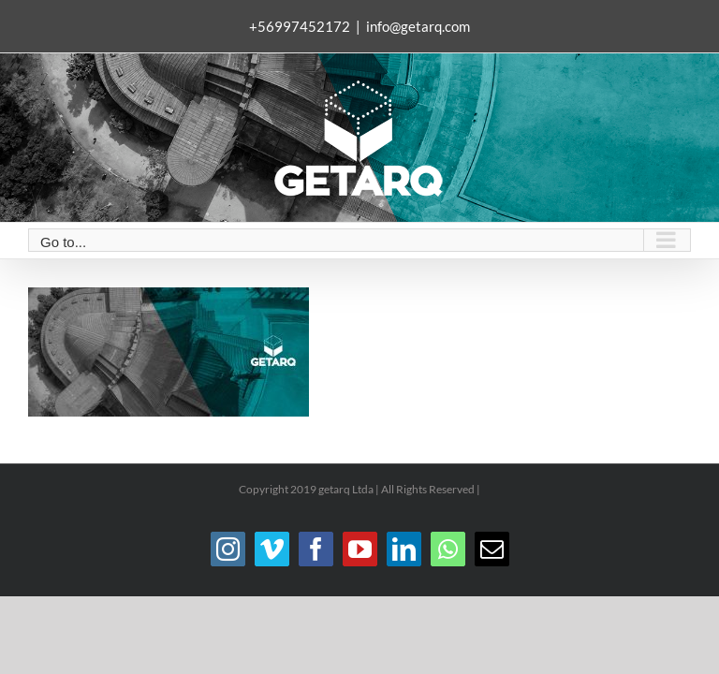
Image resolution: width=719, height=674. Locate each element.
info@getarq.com (418, 26)
